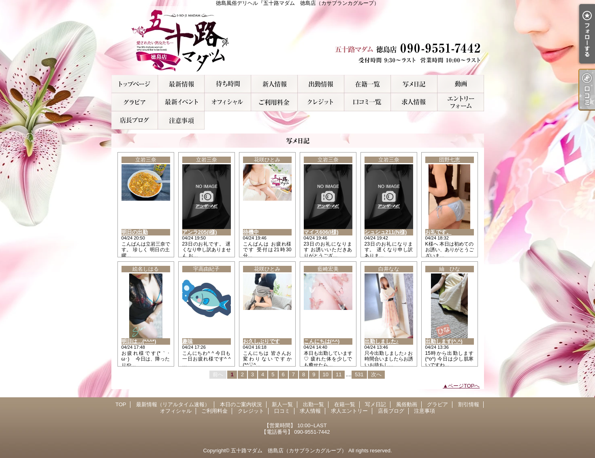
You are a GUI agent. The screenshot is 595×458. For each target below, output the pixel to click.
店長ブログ (134, 120)
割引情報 (181, 102)
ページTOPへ (464, 386)
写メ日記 (414, 84)
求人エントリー (460, 102)
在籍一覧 (367, 84)
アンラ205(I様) (199, 232)
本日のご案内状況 (228, 84)
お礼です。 (438, 232)
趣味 (187, 341)
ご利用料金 (274, 102)
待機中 (251, 232)
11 (338, 374)
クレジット (321, 102)
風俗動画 (460, 84)
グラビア (134, 102)
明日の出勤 (135, 232)
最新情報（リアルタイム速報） (181, 84)
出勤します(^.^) (444, 341)
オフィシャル (228, 102)
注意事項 (181, 120)
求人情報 (414, 102)
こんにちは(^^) (322, 341)
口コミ (367, 102)
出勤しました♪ (382, 341)
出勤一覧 (321, 84)
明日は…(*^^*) (139, 341)
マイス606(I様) (321, 232)
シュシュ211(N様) (386, 232)
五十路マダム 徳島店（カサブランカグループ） (289, 450)
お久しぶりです (261, 341)
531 (359, 374)
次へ (376, 374)
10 (325, 374)
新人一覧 (274, 84)
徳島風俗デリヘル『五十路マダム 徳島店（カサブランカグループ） (297, 40)
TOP (134, 84)
